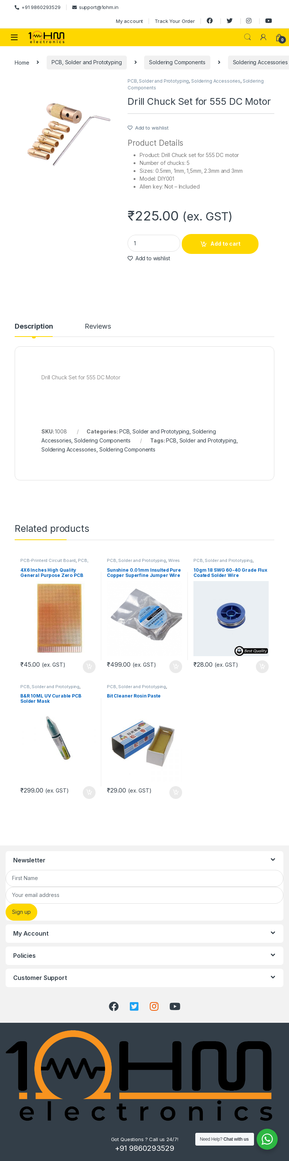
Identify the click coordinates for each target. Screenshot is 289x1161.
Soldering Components (177, 62)
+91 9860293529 (38, 7)
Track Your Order (175, 21)
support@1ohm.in (95, 7)
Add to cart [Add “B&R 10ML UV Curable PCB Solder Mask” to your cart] (89, 792)
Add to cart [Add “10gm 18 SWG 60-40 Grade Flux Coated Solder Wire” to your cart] (262, 666)
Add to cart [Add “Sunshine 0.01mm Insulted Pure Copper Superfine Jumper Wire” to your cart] (175, 666)
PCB (171, 440)
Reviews (98, 326)
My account (129, 21)
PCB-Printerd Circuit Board (48, 560)
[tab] (34, 330)
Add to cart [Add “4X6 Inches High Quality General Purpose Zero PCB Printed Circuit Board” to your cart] (89, 666)
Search (247, 37)
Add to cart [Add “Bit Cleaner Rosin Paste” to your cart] (175, 792)
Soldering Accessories (215, 81)
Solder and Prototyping (207, 440)
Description (34, 326)
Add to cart (225, 243)
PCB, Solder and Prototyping (87, 62)
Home (22, 62)
